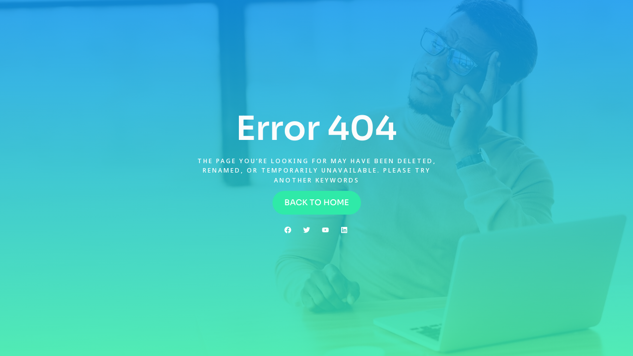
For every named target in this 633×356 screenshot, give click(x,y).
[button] (316, 203)
